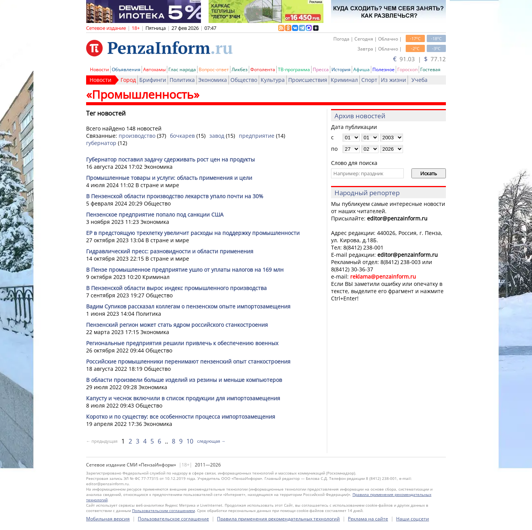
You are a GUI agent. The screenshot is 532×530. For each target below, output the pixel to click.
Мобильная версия (108, 518)
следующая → (211, 441)
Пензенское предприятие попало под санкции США (155, 214)
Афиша (361, 69)
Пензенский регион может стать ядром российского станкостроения (177, 324)
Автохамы (154, 69)
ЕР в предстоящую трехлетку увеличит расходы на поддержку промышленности (193, 232)
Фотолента (262, 69)
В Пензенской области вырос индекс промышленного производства (176, 288)
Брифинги (152, 79)
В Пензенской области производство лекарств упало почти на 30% (174, 196)
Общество (243, 79)
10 (189, 441)
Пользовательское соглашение (173, 518)
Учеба (419, 79)
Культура (273, 79)
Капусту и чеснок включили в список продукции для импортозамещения (183, 398)
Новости (99, 69)
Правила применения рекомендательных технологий (278, 518)
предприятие (256, 135)
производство (137, 135)
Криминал (344, 79)
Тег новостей (106, 113)
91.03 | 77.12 (419, 59)
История (341, 69)
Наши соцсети (412, 518)
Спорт (369, 79)
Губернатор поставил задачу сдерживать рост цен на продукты (170, 159)
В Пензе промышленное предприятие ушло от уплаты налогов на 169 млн (185, 269)
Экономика (212, 79)
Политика (182, 79)
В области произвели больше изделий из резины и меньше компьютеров (184, 379)
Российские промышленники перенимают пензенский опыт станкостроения (188, 361)
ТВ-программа (294, 69)
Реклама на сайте (368, 518)
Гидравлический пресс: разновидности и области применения (169, 251)
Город (128, 79)
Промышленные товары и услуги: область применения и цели (169, 177)
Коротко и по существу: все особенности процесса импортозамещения (180, 416)
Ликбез (240, 69)
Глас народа (182, 69)
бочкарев (182, 135)
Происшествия (307, 79)
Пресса (321, 69)
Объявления (126, 69)
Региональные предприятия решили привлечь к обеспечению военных (182, 343)
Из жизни (393, 79)
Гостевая (430, 69)
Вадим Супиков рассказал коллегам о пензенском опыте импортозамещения (188, 306)
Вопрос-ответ (214, 69)
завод (216, 135)
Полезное (383, 69)
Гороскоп (407, 69)
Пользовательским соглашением (163, 510)
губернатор (101, 143)
